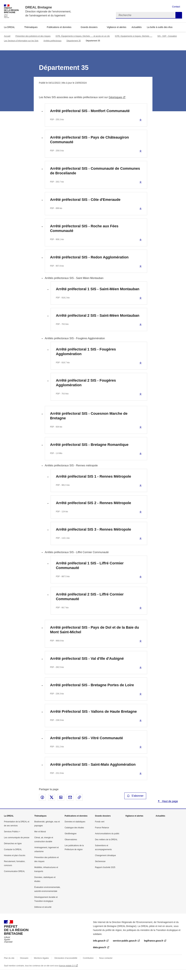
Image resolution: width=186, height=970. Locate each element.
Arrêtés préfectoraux (52, 41)
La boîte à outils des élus (159, 27)
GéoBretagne (70, 833)
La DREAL (9, 27)
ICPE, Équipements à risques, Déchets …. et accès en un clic (83, 36)
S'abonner (135, 795)
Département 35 (73, 41)
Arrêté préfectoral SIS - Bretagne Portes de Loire (92, 685)
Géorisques (115, 97)
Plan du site (9, 958)
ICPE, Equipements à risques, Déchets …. (133, 36)
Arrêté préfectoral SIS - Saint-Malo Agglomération (93, 764)
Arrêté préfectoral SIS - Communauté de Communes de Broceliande (95, 170)
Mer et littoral (40, 831)
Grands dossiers (89, 27)
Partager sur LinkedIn (61, 797)
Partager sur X (51, 797)
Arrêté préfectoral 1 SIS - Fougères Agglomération (86, 351)
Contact (176, 6)
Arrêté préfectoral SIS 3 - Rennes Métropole (93, 529)
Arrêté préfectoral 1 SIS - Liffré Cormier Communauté (90, 565)
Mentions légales (41, 958)
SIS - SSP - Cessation (167, 36)
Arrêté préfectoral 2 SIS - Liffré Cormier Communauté (90, 596)
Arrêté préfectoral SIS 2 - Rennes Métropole (93, 503)
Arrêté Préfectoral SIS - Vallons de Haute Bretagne (93, 711)
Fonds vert (99, 822)
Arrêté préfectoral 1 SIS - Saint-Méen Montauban (97, 289)
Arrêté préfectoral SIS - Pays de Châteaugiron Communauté (89, 139)
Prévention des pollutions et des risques (32, 36)
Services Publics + (12, 831)
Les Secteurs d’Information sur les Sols (21, 41)
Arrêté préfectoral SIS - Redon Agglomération (89, 257)
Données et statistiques (75, 822)
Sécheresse (100, 861)
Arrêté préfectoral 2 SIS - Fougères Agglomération (86, 382)
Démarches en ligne (13, 843)
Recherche (178, 15)
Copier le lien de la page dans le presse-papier (79, 797)
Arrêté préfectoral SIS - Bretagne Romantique (89, 445)
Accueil (7, 36)
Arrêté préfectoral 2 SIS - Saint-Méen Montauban (97, 315)
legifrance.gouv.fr (153, 940)
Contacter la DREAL (13, 849)
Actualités (137, 27)
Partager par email (70, 797)
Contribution (88, 958)
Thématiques (31, 27)
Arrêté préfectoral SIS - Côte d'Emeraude (85, 200)
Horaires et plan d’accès (14, 855)
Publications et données (59, 27)
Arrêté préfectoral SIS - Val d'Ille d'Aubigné (87, 658)
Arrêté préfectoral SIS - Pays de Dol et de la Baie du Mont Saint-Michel (94, 629)
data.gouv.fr (99, 947)
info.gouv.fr (99, 940)
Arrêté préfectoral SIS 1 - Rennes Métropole (93, 476)
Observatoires (71, 839)
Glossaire (24, 958)
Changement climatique (105, 855)
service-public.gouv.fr (125, 940)
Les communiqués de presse (16, 837)
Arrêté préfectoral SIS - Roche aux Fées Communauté (84, 228)
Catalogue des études (74, 827)
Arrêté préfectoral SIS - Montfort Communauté (90, 111)
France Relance (102, 827)
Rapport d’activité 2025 (105, 867)
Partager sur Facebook (42, 797)
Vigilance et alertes (116, 27)
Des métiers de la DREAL (106, 839)
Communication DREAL (14, 871)
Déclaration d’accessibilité (65, 958)
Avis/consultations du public (107, 833)
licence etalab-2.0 (67, 966)
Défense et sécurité (42, 907)
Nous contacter (106, 958)
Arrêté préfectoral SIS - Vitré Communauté (86, 738)
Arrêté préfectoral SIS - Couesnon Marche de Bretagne (88, 415)
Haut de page (169, 801)
